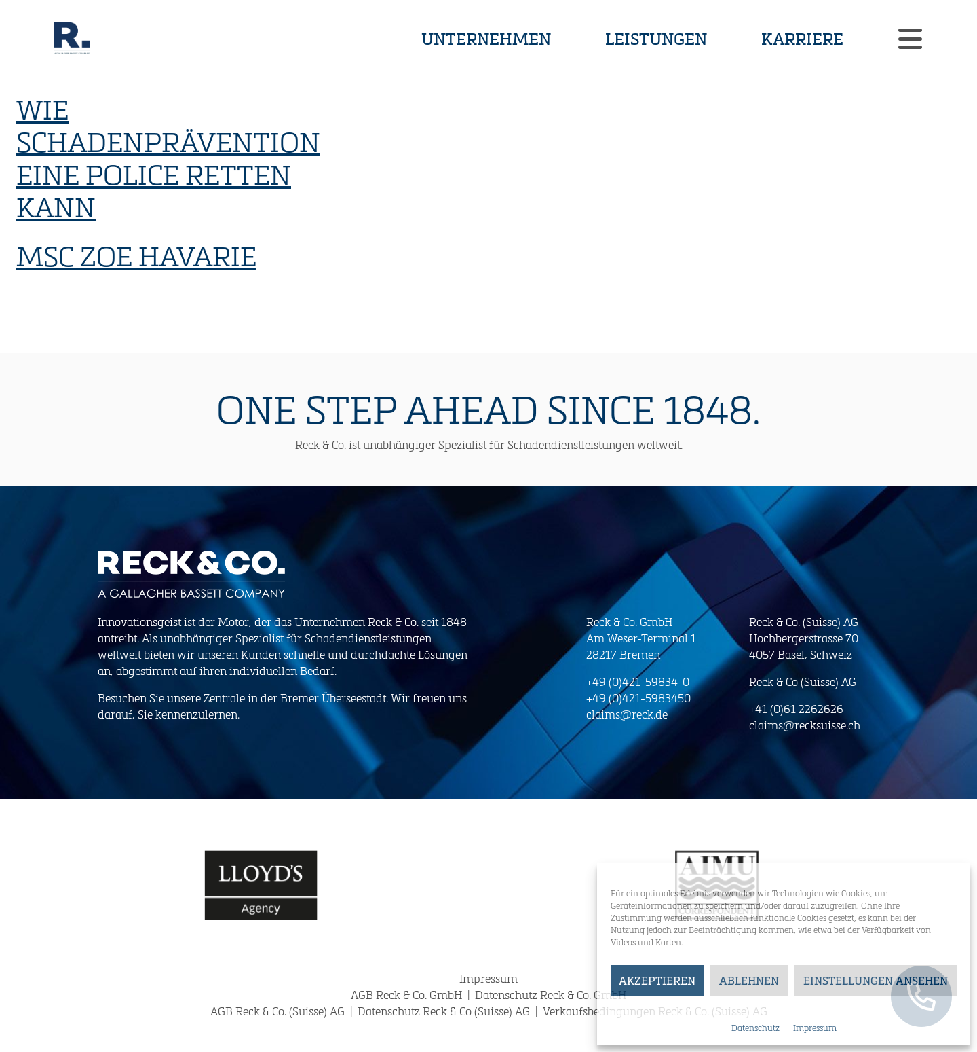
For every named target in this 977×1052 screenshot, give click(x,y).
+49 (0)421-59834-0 (637, 681)
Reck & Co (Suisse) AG (802, 681)
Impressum (815, 1027)
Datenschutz (755, 1027)
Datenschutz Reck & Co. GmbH (550, 994)
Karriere (802, 38)
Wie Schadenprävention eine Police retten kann (168, 157)
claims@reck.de (627, 714)
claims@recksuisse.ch (804, 725)
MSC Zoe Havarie (136, 255)
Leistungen (656, 38)
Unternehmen (486, 38)
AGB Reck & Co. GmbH (408, 994)
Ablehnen (749, 980)
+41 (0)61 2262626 (796, 709)
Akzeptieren (657, 980)
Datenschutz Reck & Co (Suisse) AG (445, 1011)
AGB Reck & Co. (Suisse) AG (278, 1011)
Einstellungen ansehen (875, 980)
